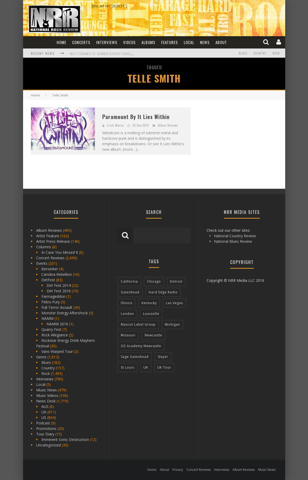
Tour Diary (45, 434)
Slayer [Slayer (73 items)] (163, 356)
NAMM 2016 (57, 323)
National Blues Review (233, 241)
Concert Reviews (50, 257)
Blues (243, 53)
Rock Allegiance (54, 334)
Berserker (49, 268)
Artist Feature (47, 235)
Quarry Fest (51, 329)
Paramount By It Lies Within (136, 117)
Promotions (46, 428)
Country (259, 53)
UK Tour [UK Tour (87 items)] (164, 367)
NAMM (47, 318)
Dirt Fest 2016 (59, 290)
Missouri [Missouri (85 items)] (128, 335)
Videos (129, 42)
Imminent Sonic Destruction (65, 439)
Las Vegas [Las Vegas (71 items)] (174, 303)
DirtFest (48, 279)
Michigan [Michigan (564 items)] (172, 324)
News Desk (46, 400)
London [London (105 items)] (127, 313)
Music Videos (47, 395)
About (221, 42)
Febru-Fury (50, 301)
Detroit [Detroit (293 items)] (176, 281)
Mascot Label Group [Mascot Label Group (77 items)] (138, 324)
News (205, 42)
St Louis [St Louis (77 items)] (127, 367)
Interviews (106, 42)
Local (189, 42)
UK (43, 411)
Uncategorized (48, 445)
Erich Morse (115, 125)
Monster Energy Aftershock (64, 312)
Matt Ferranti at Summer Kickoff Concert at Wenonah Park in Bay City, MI (126, 54)
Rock (276, 53)
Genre (41, 356)
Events (41, 263)
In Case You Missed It (59, 252)
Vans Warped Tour (57, 351)
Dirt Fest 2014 (59, 285)
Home (61, 42)
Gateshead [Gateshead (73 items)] (130, 292)
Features (169, 42)
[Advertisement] (238, 140)
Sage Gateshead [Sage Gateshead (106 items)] (135, 356)
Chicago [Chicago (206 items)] (154, 281)
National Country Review (235, 235)
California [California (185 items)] (129, 281)
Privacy (177, 469)
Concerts (81, 42)
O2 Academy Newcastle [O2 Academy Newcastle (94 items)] (141, 346)
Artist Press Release (53, 241)
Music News (46, 389)
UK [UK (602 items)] (145, 367)
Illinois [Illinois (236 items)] (126, 303)
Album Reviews (168, 125)
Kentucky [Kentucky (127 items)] (149, 303)
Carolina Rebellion (56, 274)
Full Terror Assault (56, 307)
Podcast (43, 422)
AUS (44, 406)
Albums (148, 42)
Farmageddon (53, 296)
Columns (43, 246)
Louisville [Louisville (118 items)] (151, 313)
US (43, 417)
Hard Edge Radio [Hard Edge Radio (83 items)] (163, 292)
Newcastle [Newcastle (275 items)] (153, 335)
